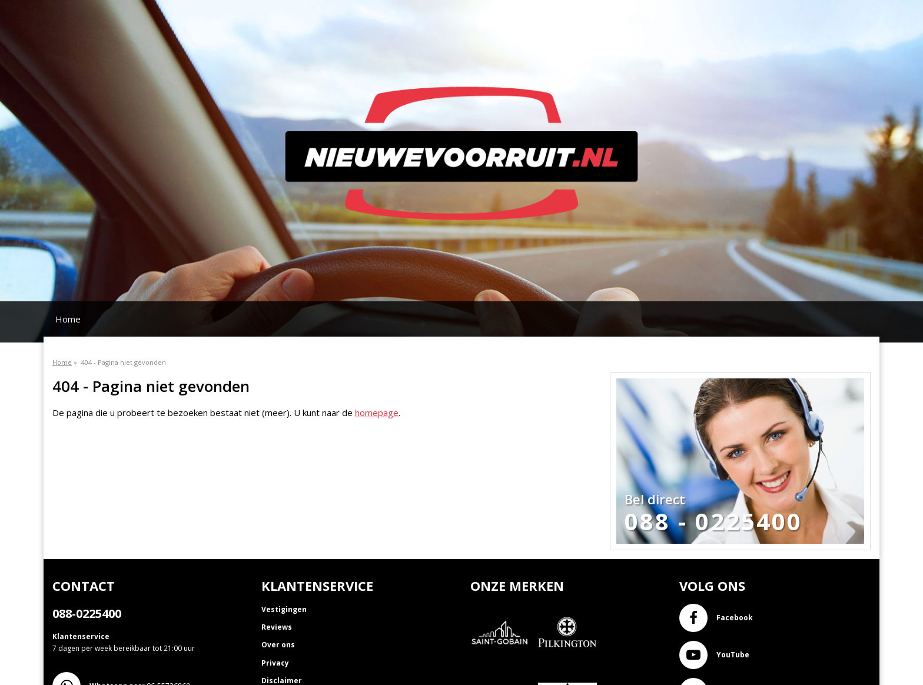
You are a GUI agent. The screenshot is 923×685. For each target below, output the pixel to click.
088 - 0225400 (713, 521)
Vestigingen (284, 609)
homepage (377, 412)
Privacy (275, 663)
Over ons (278, 645)
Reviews (276, 627)
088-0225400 (86, 613)
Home (68, 319)
